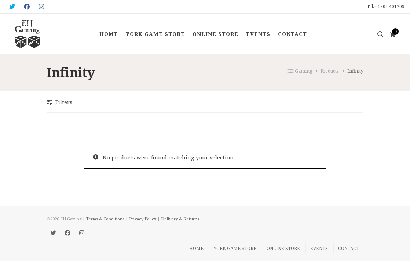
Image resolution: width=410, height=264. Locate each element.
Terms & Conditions (105, 218)
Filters (63, 102)
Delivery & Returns (180, 218)
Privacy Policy (142, 218)
